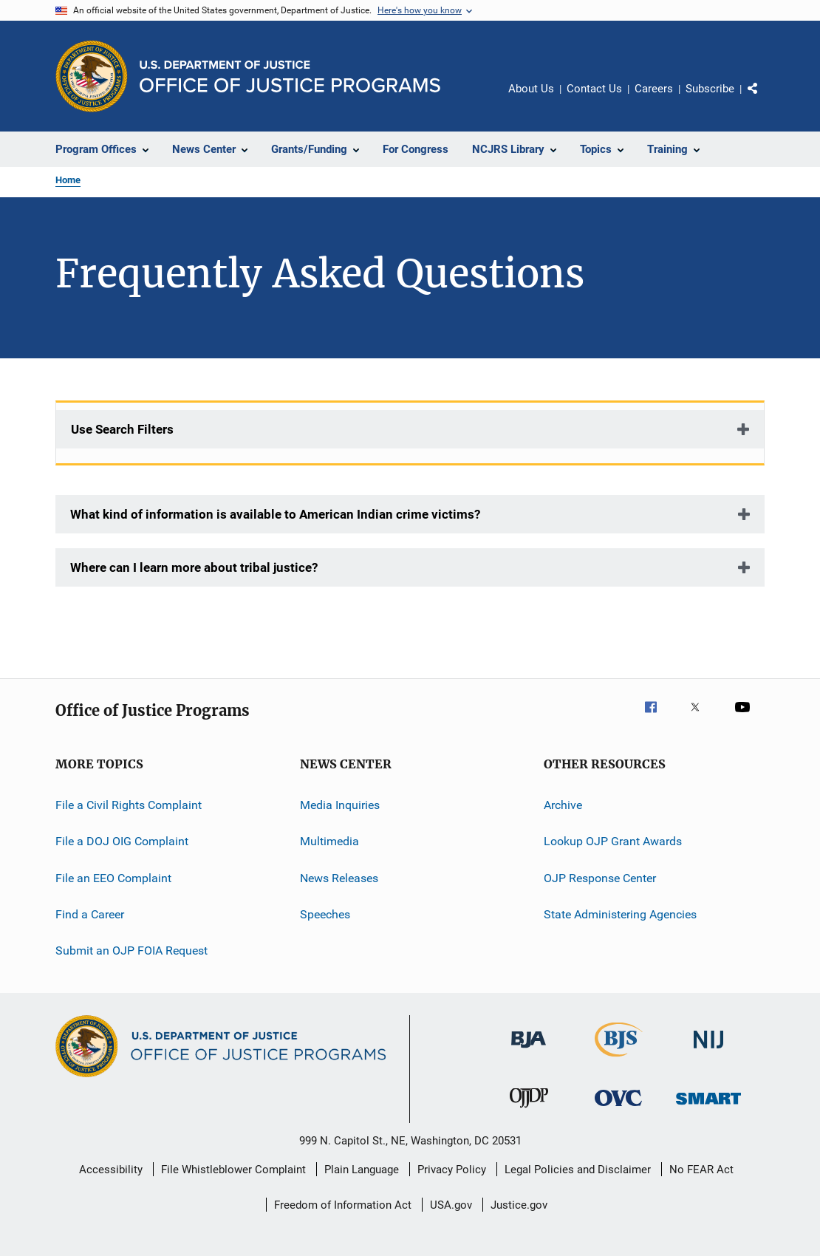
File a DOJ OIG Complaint (121, 841)
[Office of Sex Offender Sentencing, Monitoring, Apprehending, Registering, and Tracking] (708, 1107)
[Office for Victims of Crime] (618, 1108)
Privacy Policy (451, 1169)
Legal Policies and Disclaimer (578, 1169)
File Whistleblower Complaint (233, 1169)
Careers (654, 88)
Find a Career (89, 914)
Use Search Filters (122, 429)
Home (68, 179)
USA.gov (451, 1205)
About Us (531, 88)
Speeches (325, 914)
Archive (563, 805)
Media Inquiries (340, 805)
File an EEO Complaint (113, 878)
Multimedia (329, 841)
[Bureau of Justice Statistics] (619, 1059)
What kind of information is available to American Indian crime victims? (275, 514)
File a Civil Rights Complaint (128, 805)
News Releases (339, 878)
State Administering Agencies (620, 914)
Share (764, 99)
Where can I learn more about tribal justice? (194, 567)
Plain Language (361, 1169)
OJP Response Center (600, 878)
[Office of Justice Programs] (91, 76)
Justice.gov (519, 1205)
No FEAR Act (701, 1169)
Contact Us (594, 88)
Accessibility (111, 1169)
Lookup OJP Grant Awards (613, 841)
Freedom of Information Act (342, 1205)
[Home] (290, 76)
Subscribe (710, 88)
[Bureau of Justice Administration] (528, 1051)
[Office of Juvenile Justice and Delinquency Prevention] (529, 1110)
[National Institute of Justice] (708, 1051)
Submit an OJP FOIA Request (131, 950)
